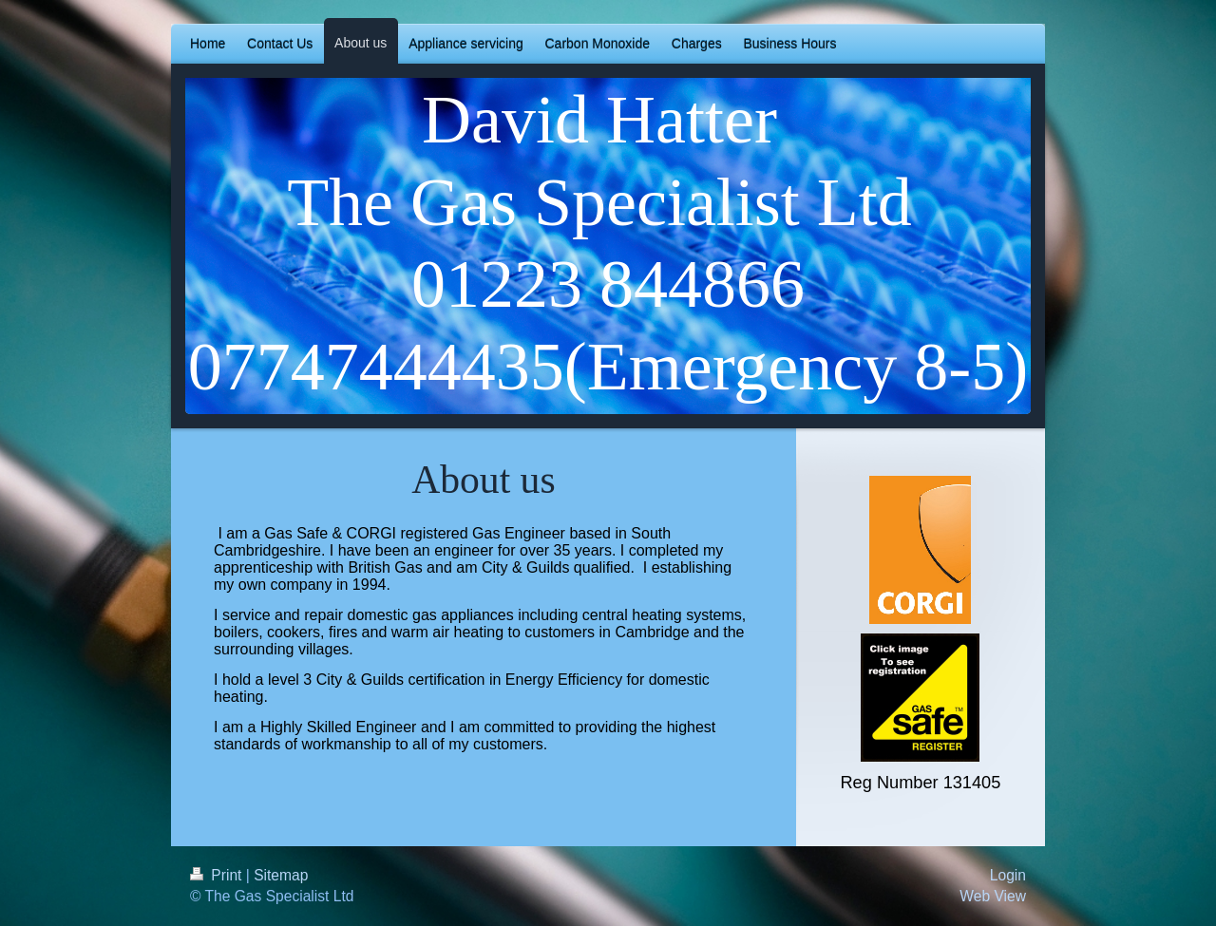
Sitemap (281, 875)
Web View (993, 896)
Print (218, 875)
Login (1008, 875)
